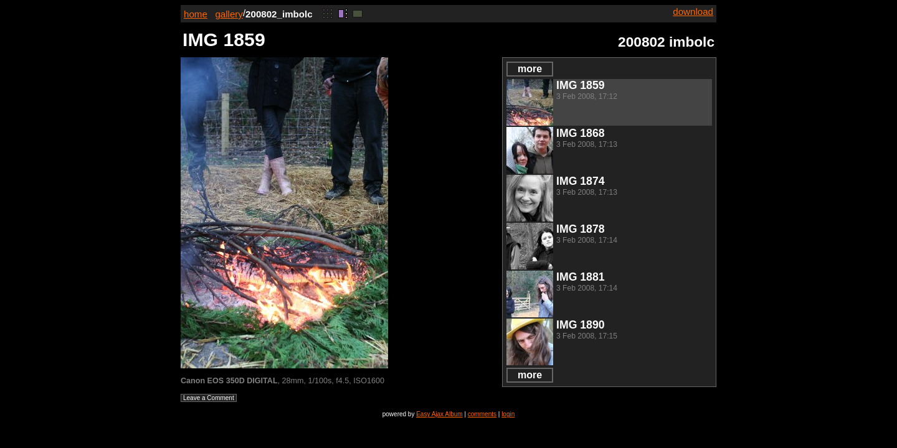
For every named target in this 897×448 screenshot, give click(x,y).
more (530, 68)
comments (482, 414)
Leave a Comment (208, 397)
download (693, 11)
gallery (229, 14)
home (195, 14)
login (508, 414)
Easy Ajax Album (439, 414)
